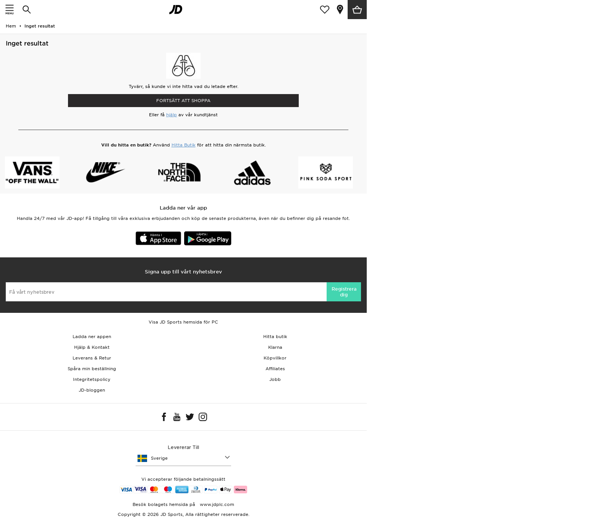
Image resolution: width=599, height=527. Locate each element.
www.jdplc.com (216, 504)
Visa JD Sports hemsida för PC (183, 322)
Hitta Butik (184, 145)
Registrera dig (344, 292)
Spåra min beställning (92, 368)
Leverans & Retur (92, 358)
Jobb (275, 379)
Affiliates (275, 368)
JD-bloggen (92, 390)
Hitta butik (275, 336)
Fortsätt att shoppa (183, 100)
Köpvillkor (275, 358)
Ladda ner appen (92, 336)
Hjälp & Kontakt (92, 347)
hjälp (171, 114)
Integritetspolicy (91, 379)
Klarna (275, 347)
